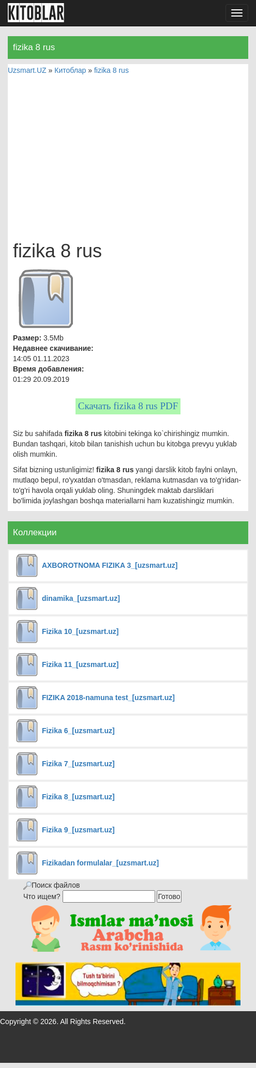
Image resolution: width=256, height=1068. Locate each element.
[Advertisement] (128, 158)
